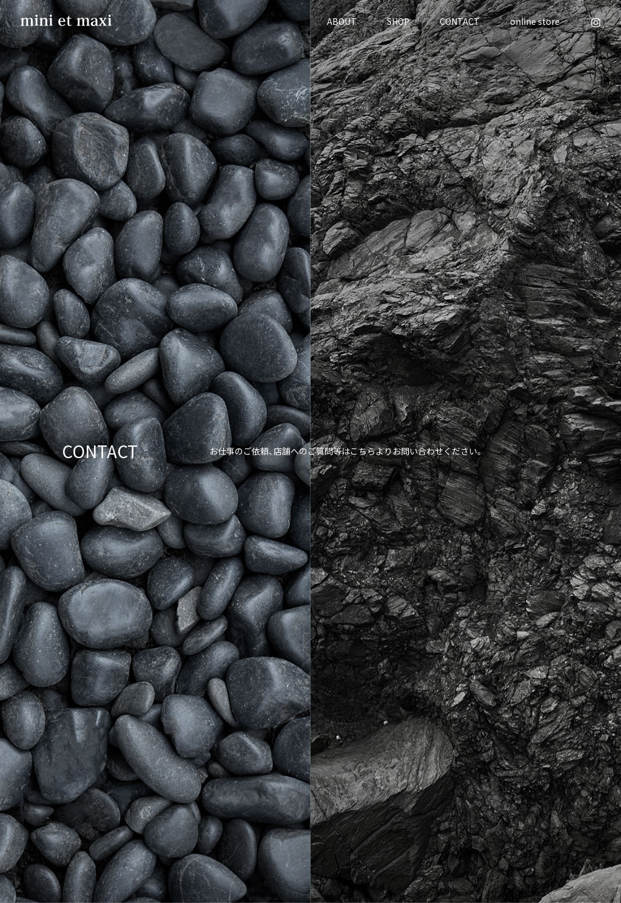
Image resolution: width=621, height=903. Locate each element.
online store (535, 21)
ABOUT (342, 21)
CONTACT (460, 21)
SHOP (398, 21)
